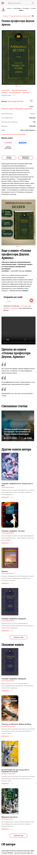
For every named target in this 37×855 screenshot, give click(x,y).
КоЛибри (26, 8)
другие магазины (8, 147)
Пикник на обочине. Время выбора (16, 724)
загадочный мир (15, 92)
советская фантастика (19, 90)
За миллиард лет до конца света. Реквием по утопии (15, 770)
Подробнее (7, 497)
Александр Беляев (15, 101)
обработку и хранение (11, 308)
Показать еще (8, 95)
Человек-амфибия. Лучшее (13, 531)
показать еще (18, 637)
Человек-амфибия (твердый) (13, 619)
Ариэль (4, 571)
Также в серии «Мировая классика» (16, 109)
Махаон (33, 8)
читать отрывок (9, 158)
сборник (4, 92)
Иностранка (17, 8)
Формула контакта (9, 817)
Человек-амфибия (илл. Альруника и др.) (17, 484)
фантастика (5, 90)
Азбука (9, 8)
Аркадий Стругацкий (8, 726)
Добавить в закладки (26, 157)
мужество (25, 92)
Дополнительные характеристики (13, 134)
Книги (21, 10)
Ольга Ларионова (7, 819)
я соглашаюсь (24, 306)
